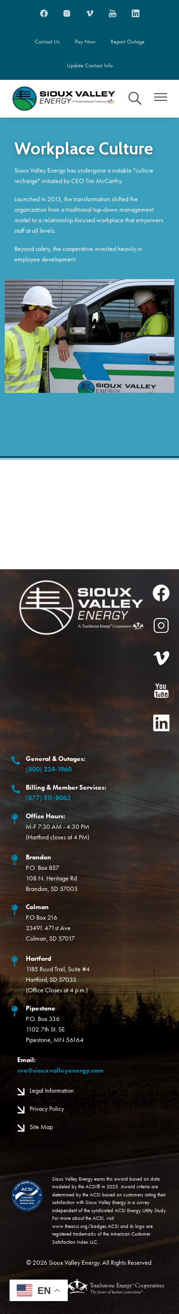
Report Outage (128, 41)
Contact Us (47, 41)
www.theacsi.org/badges (79, 1226)
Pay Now (85, 41)
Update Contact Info (90, 65)
